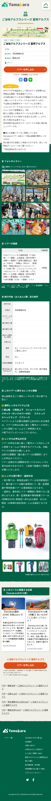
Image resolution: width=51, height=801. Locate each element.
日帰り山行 (12, 693)
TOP (4, 685)
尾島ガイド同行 (15, 40)
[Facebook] (25, 80)
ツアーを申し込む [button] (25, 69)
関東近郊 (11, 685)
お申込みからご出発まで (34, 749)
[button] (46, 6)
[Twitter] (21, 80)
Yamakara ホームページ (15, 149)
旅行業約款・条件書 (32, 765)
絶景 (5, 40)
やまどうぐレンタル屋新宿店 (15, 255)
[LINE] (30, 80)
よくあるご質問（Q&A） (34, 753)
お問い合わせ (30, 745)
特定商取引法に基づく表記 (35, 769)
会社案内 (28, 741)
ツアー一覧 (8, 737)
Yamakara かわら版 (32, 737)
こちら (26, 675)
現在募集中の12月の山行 (18, 701)
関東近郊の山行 (14, 710)
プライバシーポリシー (33, 772)
